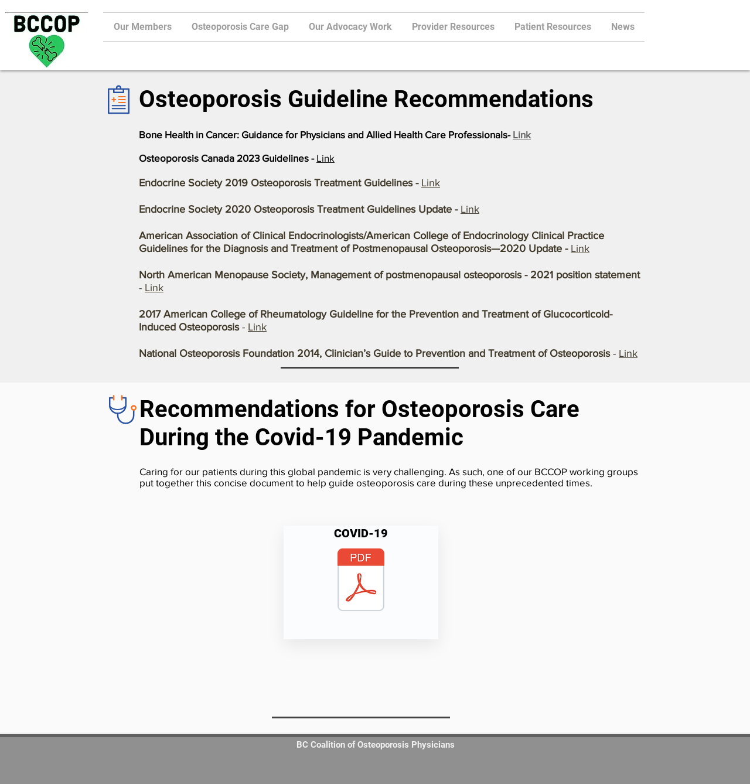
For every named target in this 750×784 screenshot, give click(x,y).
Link (522, 134)
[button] (453, 27)
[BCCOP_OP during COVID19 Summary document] (361, 581)
